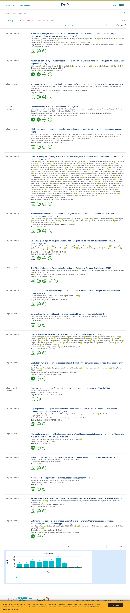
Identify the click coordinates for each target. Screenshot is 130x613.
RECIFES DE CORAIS (51, 92)
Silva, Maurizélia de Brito (46, 193)
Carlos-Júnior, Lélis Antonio (57, 500)
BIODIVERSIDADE (42, 227)
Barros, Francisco (42, 167)
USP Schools (25, 5)
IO (57, 68)
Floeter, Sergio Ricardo (38, 339)
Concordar (115, 605)
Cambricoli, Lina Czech (65, 169)
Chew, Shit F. (117, 66)
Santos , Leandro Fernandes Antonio (102, 109)
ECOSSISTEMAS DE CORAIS (46, 349)
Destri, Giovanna (47, 161)
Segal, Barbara (100, 191)
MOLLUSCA (40, 300)
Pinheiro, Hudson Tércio (55, 316)
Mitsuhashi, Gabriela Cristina (90, 183)
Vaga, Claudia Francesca (38, 526)
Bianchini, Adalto (62, 134)
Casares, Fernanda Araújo (74, 500)
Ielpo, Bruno (65, 179)
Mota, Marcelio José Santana (62, 185)
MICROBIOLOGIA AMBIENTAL (40, 47)
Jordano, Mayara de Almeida (40, 480)
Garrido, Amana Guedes (49, 66)
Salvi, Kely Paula (111, 189)
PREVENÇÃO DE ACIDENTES (53, 395)
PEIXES (39, 320)
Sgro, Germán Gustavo (81, 246)
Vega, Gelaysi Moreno (104, 270)
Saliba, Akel (87, 218)
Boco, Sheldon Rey (57, 459)
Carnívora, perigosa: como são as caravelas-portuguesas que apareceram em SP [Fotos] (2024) (70, 388)
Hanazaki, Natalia (60, 341)
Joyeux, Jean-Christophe (99, 316)
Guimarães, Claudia (54, 270)
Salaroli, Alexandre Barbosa (96, 189)
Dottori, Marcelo (42, 111)
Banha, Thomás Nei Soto (47, 109)
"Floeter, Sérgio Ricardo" (46, 21)
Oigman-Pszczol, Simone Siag (110, 500)
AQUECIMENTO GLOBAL (66, 199)
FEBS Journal (40, 252)
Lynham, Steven (81, 38)
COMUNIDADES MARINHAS (58, 300)
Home (8, 5)
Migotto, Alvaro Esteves (56, 248)
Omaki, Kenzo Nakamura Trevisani (97, 163)
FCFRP (56, 252)
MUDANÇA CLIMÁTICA (44, 70)
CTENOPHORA (55, 254)
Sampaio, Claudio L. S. (38, 191)
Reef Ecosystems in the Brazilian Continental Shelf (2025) (55, 107)
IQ (52, 252)
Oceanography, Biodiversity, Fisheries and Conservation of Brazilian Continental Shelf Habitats (65, 113)
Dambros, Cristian (92, 337)
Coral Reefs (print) (42, 197)
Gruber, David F (71, 248)
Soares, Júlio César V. (79, 193)
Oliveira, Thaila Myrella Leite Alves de (50, 187)
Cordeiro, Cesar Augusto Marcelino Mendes (70, 337)
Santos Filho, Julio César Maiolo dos (81, 191)
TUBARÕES (40, 420)
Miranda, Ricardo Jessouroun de (70, 183)
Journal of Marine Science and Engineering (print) (51, 274)
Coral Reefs (39, 441)
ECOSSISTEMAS (57, 142)
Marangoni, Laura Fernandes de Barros (43, 138)
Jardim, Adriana (91, 179)
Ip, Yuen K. (107, 66)
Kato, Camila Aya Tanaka (106, 179)
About (15, 5)
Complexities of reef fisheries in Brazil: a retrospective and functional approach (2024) (66, 334)
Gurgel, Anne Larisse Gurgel (50, 179)
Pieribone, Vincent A (94, 248)
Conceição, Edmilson (49, 171)
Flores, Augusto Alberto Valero (68, 296)
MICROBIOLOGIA (42, 45)
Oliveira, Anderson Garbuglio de (41, 250)
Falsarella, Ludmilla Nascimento (71, 414)
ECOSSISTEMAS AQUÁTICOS (99, 45)
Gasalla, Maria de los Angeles (102, 339)
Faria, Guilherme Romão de (77, 173)
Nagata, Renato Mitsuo (57, 480)
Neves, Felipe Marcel (69, 270)
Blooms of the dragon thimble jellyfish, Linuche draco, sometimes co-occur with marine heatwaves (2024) (74, 457)
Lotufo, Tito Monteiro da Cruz (109, 136)
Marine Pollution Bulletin (43, 505)
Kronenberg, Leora (117, 246)
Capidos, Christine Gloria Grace (41, 459)
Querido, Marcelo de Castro (39, 86)
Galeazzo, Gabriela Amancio (63, 246)
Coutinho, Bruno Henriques (72, 218)
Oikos (38, 298)
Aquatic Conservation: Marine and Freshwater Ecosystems (54, 418)
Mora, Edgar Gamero (66, 38)
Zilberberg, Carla (64, 66)
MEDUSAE (40, 484)
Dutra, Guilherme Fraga (38, 218)
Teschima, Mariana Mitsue (39, 195)
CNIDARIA (51, 45)
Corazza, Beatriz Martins (64, 171)
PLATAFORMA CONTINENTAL (46, 115)
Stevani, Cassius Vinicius (111, 248)
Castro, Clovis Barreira (92, 134)
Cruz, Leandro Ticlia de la (87, 270)
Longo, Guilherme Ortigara (56, 111)
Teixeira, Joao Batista (84, 316)
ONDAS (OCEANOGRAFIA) (45, 276)
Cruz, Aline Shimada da (76, 163)
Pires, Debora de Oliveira (63, 138)
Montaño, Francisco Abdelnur (110, 183)
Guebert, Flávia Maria (52, 136)
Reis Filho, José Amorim (107, 343)
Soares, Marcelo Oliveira (94, 193)
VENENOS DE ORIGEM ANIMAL (65, 45)
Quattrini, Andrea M (87, 526)
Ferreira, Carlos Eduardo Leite (42, 175)
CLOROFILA (40, 92)
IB (86, 42)
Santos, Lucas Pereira (55, 218)
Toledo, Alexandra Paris (57, 195)
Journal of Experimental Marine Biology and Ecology (52, 42)
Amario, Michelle (63, 165)
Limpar (124, 20)
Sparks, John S (83, 248)
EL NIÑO (55, 199)
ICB (77, 42)
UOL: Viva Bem (40, 392)
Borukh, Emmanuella (39, 248)
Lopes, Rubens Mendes (38, 270)
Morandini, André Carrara (108, 38)
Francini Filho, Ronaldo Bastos (65, 109)
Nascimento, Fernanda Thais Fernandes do (87, 185)
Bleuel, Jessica (85, 167)
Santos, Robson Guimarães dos (57, 191)
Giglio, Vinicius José (46, 341)
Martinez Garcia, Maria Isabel (103, 218)
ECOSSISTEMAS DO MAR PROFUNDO (67, 532)
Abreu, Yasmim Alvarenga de (49, 165)
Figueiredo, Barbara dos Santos (87, 175)
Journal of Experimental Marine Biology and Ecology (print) (54, 90)
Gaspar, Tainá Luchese (89, 177)
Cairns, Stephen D (111, 526)
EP (77, 274)
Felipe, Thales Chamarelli (96, 173)
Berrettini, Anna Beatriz (57, 167)
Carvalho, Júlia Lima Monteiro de (90, 161)
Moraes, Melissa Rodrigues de (40, 185)
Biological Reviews (42, 482)
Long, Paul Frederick (49, 40)
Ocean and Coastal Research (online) (47, 225)
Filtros (8, 20)
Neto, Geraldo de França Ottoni (109, 414)
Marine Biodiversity (42, 462)
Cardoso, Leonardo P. (95, 86)
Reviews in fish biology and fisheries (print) (49, 347)
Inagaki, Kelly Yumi (77, 179)
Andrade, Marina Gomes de (80, 165)
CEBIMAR (82, 42)
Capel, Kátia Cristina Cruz (99, 169)
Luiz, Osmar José (116, 341)
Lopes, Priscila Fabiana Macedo (79, 341)
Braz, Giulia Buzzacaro (99, 167)
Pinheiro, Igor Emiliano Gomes (48, 189)
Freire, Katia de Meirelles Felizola (79, 339)
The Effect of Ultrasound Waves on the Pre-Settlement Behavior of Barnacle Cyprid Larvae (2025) (71, 268)
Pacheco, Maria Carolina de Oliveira (74, 187)
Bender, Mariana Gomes (49, 344)
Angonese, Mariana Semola (98, 165)
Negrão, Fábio (107, 185)
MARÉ (47, 300)
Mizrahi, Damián (118, 270)
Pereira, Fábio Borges (94, 187)
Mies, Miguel (35, 66)
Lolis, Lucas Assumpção (87, 181)
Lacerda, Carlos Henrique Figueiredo (88, 136)
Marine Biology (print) (43, 68)
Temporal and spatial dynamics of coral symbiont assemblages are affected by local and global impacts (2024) (77, 498)
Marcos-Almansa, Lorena (50, 296)
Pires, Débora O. (82, 189)
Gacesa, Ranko (35, 38)
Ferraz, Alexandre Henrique (115, 173)
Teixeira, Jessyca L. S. (111, 193)
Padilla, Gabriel (93, 38)
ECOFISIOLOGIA (57, 70)
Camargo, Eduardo (39, 220)
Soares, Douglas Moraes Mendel (41, 246)
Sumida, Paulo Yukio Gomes (81, 66)
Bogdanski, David (36, 296)
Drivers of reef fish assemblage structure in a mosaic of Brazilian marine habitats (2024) (67, 314)
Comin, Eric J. (37, 171)
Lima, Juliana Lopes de (52, 181)
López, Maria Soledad (54, 414)
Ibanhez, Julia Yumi (107, 161)
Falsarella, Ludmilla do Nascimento (55, 173)
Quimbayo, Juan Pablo (90, 343)
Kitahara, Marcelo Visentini (67, 136)
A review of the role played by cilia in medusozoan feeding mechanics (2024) (62, 478)
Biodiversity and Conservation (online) (48, 140)
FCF (89, 42)
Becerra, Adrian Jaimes (50, 38)
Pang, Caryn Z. (97, 66)
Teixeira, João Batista (52, 220)
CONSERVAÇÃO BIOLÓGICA (53, 420)
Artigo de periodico (12, 33)
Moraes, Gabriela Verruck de (100, 246)
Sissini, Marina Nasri (63, 193)
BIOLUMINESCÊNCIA (43, 254)
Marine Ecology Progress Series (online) (48, 372)
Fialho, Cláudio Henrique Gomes (64, 175)
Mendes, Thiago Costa (50, 183)
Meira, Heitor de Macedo (38, 414)
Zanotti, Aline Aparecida (38, 439)
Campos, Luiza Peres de (59, 163)
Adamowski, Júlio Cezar (40, 272)
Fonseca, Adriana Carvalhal (106, 175)
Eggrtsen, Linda (36, 337)
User (114, 5)
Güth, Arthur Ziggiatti (55, 86)
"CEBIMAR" (20, 21)
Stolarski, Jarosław (99, 526)
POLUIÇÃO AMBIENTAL (116, 45)
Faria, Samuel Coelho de (107, 134)
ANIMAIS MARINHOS (82, 45)
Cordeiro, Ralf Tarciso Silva (80, 138)
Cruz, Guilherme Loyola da (39, 316)
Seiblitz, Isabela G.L (55, 526)
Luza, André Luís (44, 163)
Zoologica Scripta (41, 530)
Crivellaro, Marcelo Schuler (102, 171)
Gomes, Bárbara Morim (106, 177)
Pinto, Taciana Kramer (68, 189)
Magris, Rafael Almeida (38, 343)
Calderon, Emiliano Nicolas (76, 134)
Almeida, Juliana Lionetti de (70, 181)
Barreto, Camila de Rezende (39, 368)
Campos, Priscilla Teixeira (81, 169)
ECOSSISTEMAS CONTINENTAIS (67, 115)
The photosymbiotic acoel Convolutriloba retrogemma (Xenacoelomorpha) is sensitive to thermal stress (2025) (77, 84)
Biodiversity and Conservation (45, 318)
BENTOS (58, 374)
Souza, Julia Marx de (70, 316)
